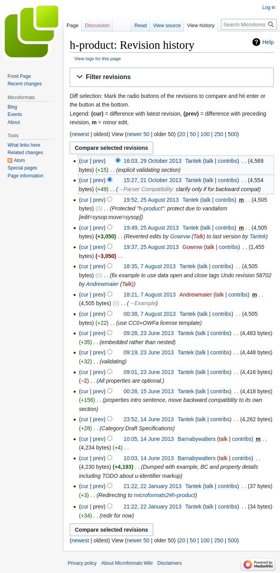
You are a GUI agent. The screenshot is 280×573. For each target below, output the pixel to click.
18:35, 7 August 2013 (150, 266)
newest (80, 134)
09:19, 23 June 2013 (149, 352)
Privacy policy (82, 563)
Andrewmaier (102, 284)
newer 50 (138, 134)
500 (232, 134)
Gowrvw (180, 236)
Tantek (258, 236)
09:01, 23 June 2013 (149, 372)
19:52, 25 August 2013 (151, 200)
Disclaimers (169, 563)
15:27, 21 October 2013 (153, 180)
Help (268, 42)
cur (84, 161)
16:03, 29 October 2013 (153, 161)
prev (98, 161)
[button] (171, 77)
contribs (227, 161)
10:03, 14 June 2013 (149, 458)
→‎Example (142, 303)
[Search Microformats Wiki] (249, 24)
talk (209, 161)
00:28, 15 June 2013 (149, 391)
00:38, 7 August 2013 (150, 314)
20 (182, 134)
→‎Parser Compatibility (145, 189)
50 (193, 134)
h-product (150, 208)
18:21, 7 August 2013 (150, 294)
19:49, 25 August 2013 (151, 228)
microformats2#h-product (164, 495)
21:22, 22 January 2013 (153, 486)
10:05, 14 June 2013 (149, 439)
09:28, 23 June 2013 (149, 333)
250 (218, 134)
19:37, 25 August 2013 (151, 247)
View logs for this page (97, 58)
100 (205, 134)
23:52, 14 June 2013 (149, 419)
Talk (198, 236)
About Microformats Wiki (126, 563)
